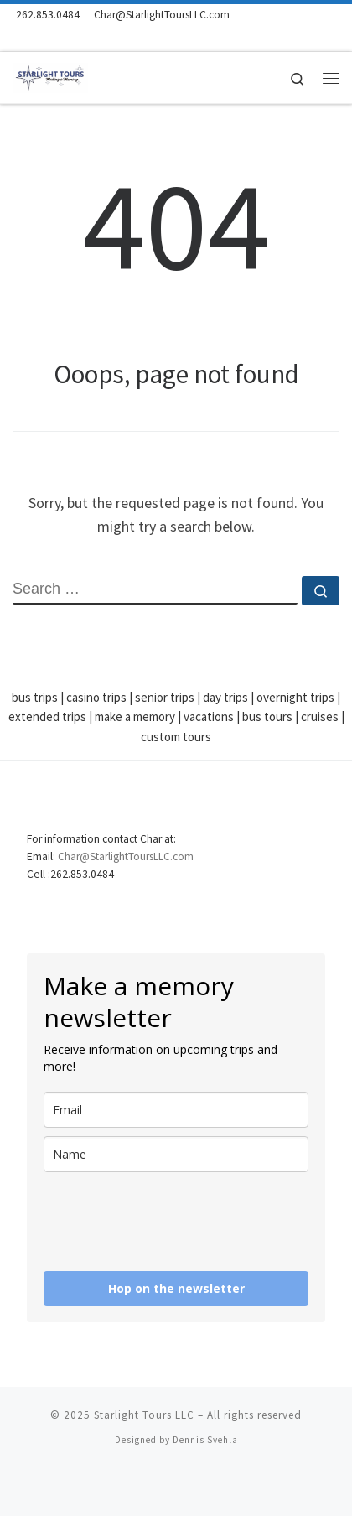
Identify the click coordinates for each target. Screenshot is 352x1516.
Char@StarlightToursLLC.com (126, 856)
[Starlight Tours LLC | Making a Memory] (50, 75)
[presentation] (143, 1214)
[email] (176, 1110)
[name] (176, 1154)
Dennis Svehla (205, 1440)
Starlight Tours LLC (144, 1415)
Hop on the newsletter (176, 1288)
